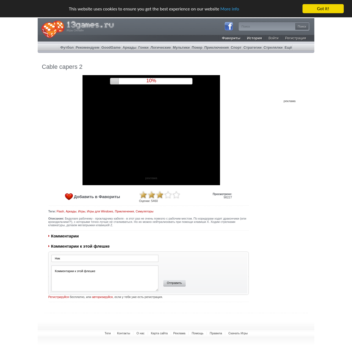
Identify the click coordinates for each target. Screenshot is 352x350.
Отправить (174, 283)
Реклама (179, 333)
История (254, 38)
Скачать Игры (238, 333)
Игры (81, 211)
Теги (108, 333)
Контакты (123, 333)
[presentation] (201, 265)
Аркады (71, 211)
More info (229, 9)
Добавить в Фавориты (97, 196)
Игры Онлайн (75, 30)
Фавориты (231, 38)
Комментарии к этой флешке (104, 278)
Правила (216, 333)
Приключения (124, 211)
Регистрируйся (58, 297)
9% (151, 80)
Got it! (323, 9)
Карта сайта (159, 333)
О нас (140, 333)
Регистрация (295, 38)
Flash (60, 211)
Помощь (198, 333)
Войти (274, 38)
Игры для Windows (100, 211)
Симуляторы (144, 211)
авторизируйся (102, 297)
